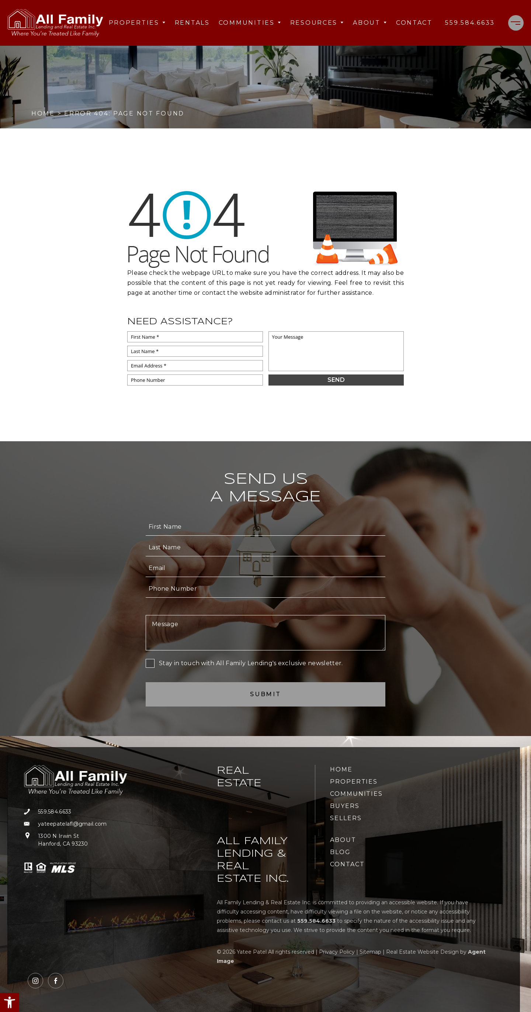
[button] (9, 1002)
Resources (317, 22)
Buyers (345, 805)
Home (341, 769)
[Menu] (516, 23)
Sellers (345, 818)
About (370, 22)
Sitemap (370, 952)
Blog (340, 852)
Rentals (192, 22)
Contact (414, 22)
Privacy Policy (337, 952)
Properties (137, 22)
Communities (250, 22)
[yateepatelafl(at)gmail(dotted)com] (75, 824)
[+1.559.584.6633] (470, 22)
